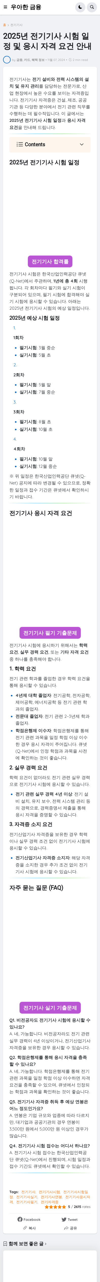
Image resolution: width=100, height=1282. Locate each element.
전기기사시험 (49, 1192)
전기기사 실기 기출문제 (50, 1008)
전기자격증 (49, 1202)
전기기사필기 (26, 1202)
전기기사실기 (26, 1197)
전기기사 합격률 (50, 261)
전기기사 (16, 24)
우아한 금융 (26, 7)
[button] (7, 7)
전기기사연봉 (51, 1197)
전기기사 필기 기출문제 (50, 633)
